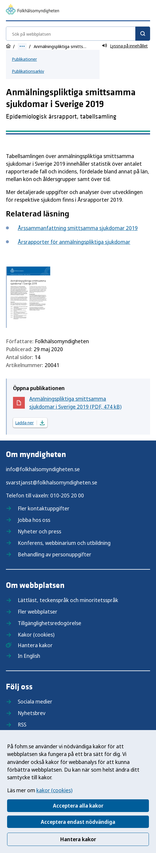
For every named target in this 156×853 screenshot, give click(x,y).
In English (29, 655)
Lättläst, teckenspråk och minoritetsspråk (68, 600)
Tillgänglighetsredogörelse (49, 623)
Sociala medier (35, 701)
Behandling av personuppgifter (54, 554)
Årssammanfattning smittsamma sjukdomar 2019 (78, 227)
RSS (22, 724)
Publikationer (24, 59)
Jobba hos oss (34, 519)
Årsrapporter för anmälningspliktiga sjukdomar (74, 241)
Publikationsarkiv (28, 71)
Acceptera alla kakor (78, 805)
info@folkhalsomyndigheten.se (43, 469)
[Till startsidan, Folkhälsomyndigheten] (32, 10)
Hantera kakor (78, 839)
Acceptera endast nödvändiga (78, 821)
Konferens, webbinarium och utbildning (64, 542)
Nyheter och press (39, 531)
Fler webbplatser (37, 611)
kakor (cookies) (54, 790)
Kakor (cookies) (36, 634)
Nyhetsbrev (32, 712)
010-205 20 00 (67, 495)
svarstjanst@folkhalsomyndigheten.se (51, 482)
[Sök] (142, 34)
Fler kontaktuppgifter (43, 508)
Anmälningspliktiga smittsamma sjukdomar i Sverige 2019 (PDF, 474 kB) (75, 402)
